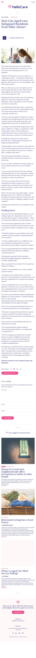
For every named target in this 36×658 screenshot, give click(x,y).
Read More (4, 485)
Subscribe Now (18, 612)
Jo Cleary (5, 576)
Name (3, 404)
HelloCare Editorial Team (17, 38)
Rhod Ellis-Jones (8, 525)
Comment (4, 389)
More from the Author (10, 373)
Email (3, 410)
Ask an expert (14, 17)
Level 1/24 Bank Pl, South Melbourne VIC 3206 (18, 629)
